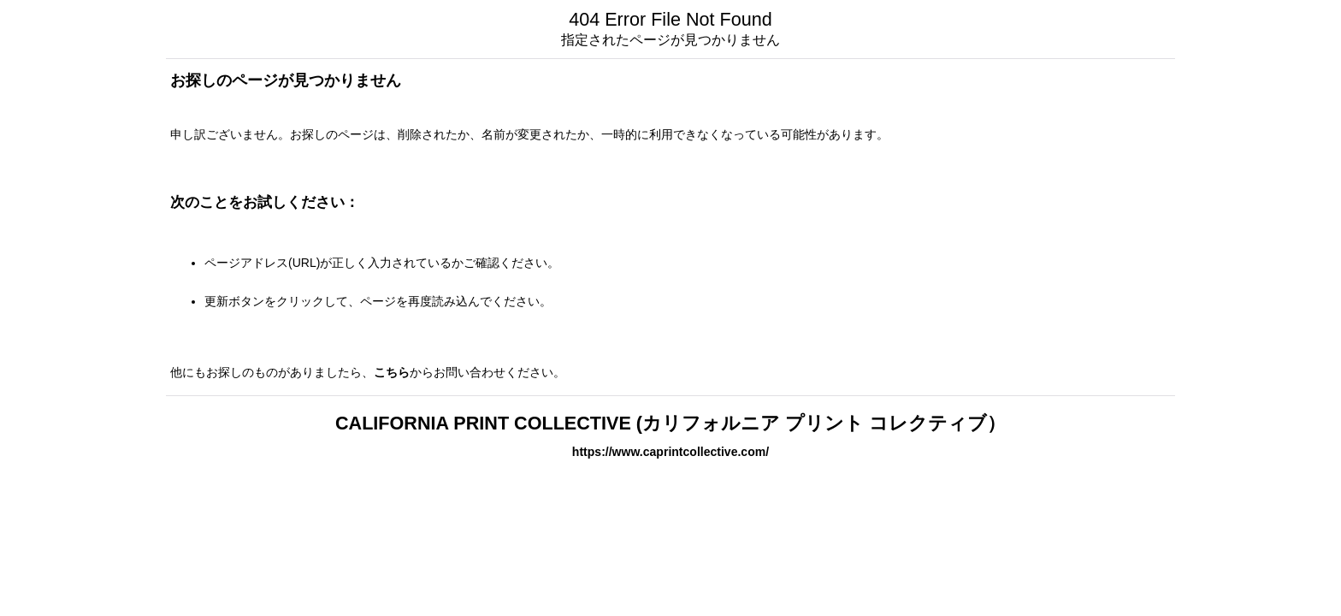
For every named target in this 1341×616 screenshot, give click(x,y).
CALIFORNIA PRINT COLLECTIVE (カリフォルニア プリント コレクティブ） (670, 423)
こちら (392, 372)
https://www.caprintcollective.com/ (670, 452)
